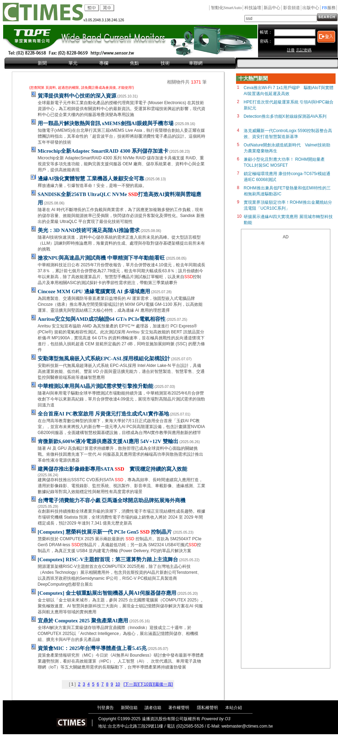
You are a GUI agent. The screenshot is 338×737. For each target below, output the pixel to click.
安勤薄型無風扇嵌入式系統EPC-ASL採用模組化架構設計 (104, 358)
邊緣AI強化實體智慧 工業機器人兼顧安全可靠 (91, 178)
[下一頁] (131, 684)
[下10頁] (146, 684)
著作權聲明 (178, 707)
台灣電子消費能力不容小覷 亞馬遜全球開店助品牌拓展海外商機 (112, 500)
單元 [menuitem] (73, 63)
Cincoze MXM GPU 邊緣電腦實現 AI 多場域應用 (94, 291)
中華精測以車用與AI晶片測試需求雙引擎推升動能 (96, 386)
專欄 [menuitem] (103, 63)
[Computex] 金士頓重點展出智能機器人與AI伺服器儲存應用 (107, 593)
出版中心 (310, 7)
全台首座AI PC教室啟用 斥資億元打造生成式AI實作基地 (103, 414)
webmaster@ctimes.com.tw (247, 726)
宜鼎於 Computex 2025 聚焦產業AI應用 (83, 620)
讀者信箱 (153, 707)
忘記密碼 (303, 50)
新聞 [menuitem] (42, 63)
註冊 (291, 50)
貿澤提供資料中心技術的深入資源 (77, 96)
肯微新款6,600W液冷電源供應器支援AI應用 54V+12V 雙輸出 (108, 441)
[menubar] (120, 64)
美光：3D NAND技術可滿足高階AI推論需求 (89, 230)
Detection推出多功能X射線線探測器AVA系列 (285, 116)
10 (117, 684)
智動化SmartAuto (226, 7)
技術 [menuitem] (165, 63)
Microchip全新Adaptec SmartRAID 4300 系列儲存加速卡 (103, 151)
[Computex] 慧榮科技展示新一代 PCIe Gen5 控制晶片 (105, 532)
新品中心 (272, 7)
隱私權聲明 (207, 707)
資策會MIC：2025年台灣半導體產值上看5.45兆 (92, 648)
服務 (329, 7)
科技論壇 (252, 7)
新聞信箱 (129, 707)
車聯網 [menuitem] (196, 63)
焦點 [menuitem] (134, 63)
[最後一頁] (163, 684)
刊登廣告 (105, 707)
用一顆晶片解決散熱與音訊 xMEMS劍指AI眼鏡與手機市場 (106, 123)
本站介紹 (233, 707)
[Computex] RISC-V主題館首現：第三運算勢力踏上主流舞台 (108, 559)
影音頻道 (291, 7)
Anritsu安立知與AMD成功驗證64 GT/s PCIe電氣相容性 (102, 319)
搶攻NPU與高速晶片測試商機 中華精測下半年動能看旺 (101, 258)
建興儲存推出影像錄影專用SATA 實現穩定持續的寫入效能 (112, 469)
